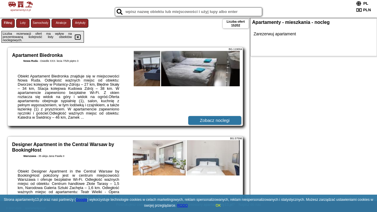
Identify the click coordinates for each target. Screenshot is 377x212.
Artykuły (80, 22)
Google (81, 200)
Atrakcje (61, 22)
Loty (23, 22)
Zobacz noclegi (215, 120)
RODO (182, 205)
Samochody (40, 22)
